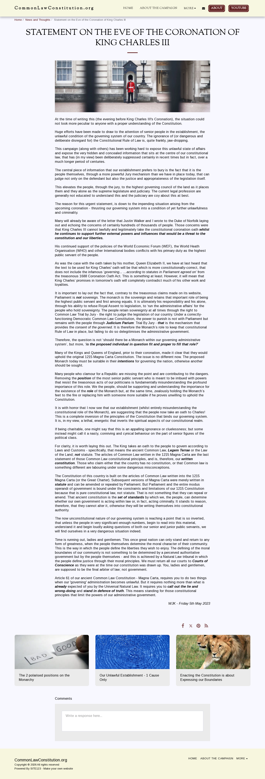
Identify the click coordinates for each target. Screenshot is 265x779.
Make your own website (58, 768)
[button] (203, 8)
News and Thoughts (37, 19)
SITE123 (35, 768)
